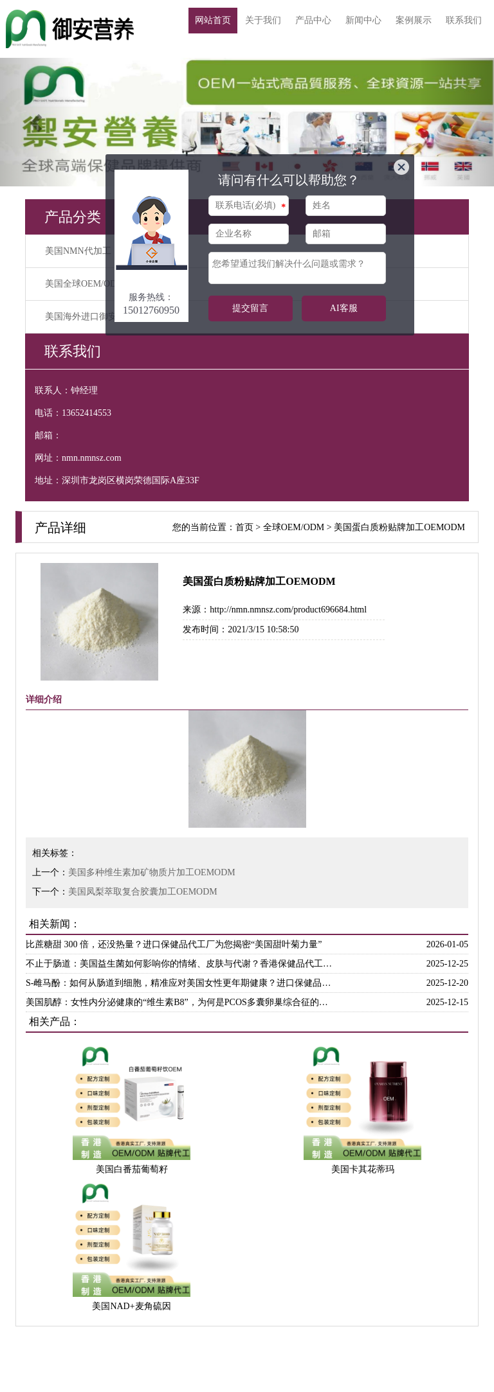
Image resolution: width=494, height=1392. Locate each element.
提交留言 (250, 308)
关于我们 (263, 20)
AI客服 (344, 308)
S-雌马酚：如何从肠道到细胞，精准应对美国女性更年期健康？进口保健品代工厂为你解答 (181, 983)
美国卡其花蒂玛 (362, 1169)
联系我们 (464, 20)
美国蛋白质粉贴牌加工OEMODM (399, 527)
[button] (37, 122)
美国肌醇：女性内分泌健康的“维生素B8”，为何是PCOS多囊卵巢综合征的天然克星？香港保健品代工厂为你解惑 (181, 1002)
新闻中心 (363, 20)
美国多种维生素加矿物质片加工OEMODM (151, 872)
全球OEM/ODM (294, 527)
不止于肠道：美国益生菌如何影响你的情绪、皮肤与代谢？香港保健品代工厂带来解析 (181, 963)
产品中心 (313, 20)
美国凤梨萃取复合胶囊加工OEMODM (142, 892)
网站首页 (213, 20)
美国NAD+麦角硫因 (131, 1306)
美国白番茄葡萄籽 (132, 1169)
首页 (244, 527)
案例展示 (414, 20)
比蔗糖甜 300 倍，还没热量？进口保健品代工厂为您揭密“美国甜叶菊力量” (174, 944)
